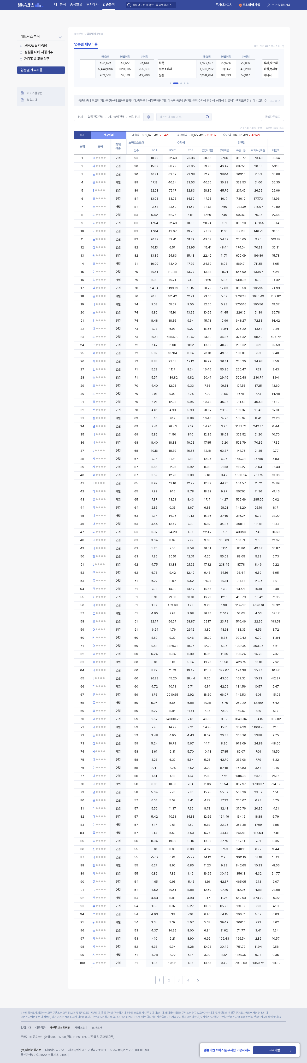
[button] (172, 83)
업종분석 (109, 4)
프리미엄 (283, 1050)
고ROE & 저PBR (35, 45)
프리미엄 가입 (251, 5)
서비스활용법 (34, 93)
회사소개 (97, 1028)
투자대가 (92, 4)
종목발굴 (76, 4)
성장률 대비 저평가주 (38, 52)
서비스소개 (81, 1028)
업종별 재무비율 (32, 70)
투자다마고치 (224, 5)
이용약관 (40, 1028)
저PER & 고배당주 (36, 59)
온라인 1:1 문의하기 (32, 1037)
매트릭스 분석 (30, 36)
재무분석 (60, 4)
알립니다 (32, 100)
